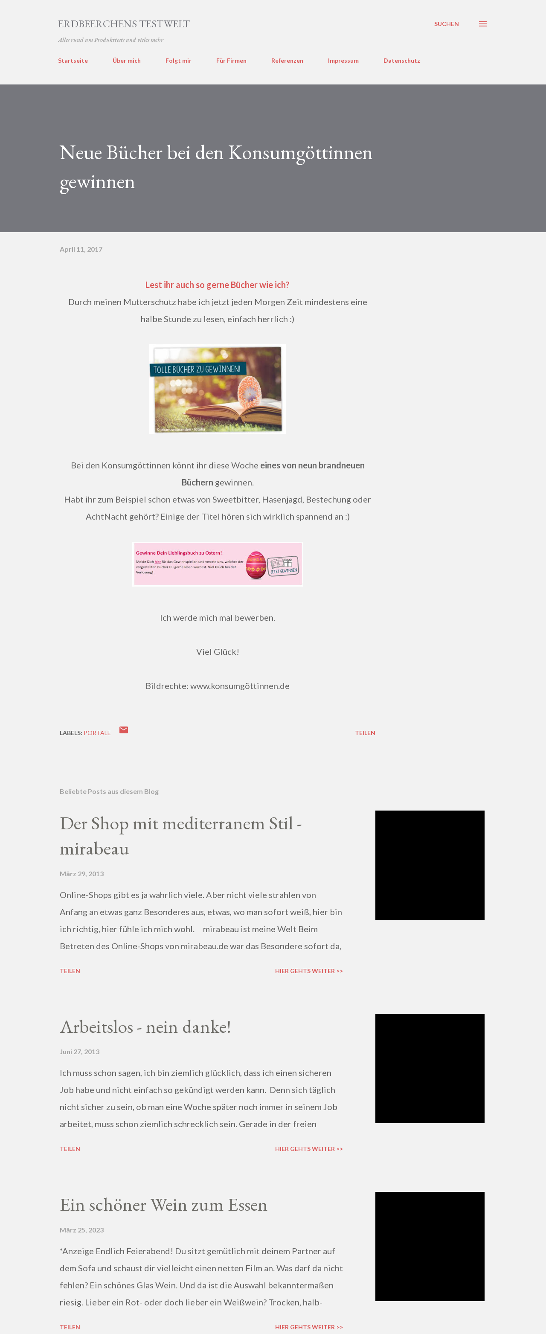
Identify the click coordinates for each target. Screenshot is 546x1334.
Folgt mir (179, 60)
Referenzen (287, 60)
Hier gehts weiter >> (309, 970)
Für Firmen (231, 60)
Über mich (127, 60)
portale (97, 732)
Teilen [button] (365, 732)
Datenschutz (401, 60)
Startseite (73, 60)
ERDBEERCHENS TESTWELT (124, 23)
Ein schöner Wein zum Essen (164, 1204)
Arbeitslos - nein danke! (145, 1026)
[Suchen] (446, 24)
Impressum (343, 60)
